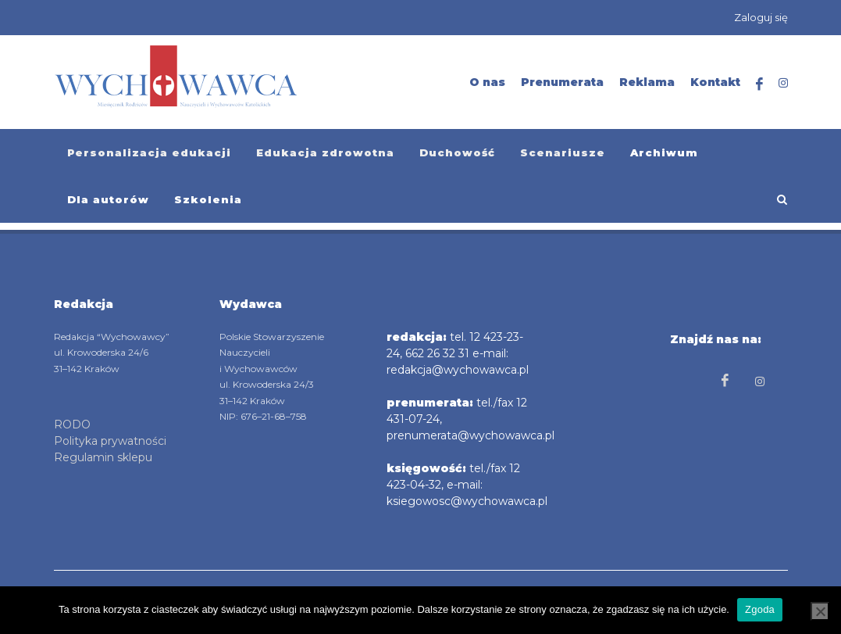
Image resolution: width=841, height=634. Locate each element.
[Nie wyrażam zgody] (820, 611)
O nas (487, 82)
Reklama (647, 82)
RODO (72, 424)
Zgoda (760, 609)
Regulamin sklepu (103, 457)
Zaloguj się (761, 17)
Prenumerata (562, 82)
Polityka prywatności (110, 441)
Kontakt (715, 82)
